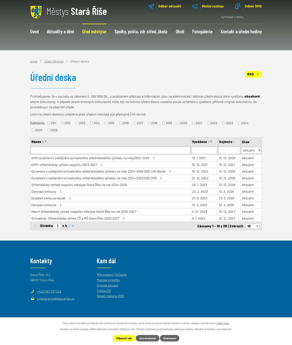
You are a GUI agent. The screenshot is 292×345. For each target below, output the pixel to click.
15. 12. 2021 (200, 165)
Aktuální (248, 158)
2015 (111, 123)
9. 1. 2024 (198, 218)
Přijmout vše (124, 338)
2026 (54, 130)
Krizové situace (107, 285)
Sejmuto (226, 142)
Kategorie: (37, 122)
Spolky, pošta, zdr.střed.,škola (141, 31)
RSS (253, 74)
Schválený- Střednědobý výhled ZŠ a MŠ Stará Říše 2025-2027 (78, 218)
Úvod (34, 31)
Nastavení (169, 338)
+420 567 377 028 (49, 291)
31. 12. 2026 (227, 158)
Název (37, 142)
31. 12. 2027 (227, 165)
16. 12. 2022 (200, 171)
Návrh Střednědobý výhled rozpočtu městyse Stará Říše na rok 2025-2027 (83, 211)
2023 (229, 123)
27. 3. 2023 (199, 198)
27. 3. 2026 (226, 198)
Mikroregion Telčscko (112, 274)
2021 (199, 123)
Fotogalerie (202, 31)
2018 (154, 123)
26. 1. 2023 (199, 185)
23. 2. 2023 (200, 191)
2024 (244, 123)
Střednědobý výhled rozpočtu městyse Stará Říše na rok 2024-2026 (79, 185)
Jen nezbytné (147, 338)
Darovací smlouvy (47, 191)
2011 (53, 123)
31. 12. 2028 (227, 178)
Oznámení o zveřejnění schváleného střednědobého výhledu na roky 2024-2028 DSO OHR (97, 178)
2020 (183, 123)
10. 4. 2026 (226, 205)
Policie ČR (104, 290)
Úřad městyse (94, 31)
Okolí (180, 31)
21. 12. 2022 (200, 178)
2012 (67, 123)
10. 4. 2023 (199, 205)
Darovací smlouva (47, 205)
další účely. (223, 323)
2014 (96, 123)
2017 (140, 123)
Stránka (46, 226)
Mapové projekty (108, 280)
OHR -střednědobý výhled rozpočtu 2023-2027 (67, 165)
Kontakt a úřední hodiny (241, 31)
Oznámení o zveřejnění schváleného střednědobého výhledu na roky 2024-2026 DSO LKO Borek (101, 171)
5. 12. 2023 (199, 211)
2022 (214, 123)
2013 (82, 123)
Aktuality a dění (60, 31)
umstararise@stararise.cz (55, 298)
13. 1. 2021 (199, 158)
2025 (38, 130)
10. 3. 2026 (226, 191)
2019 (169, 123)
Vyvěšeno (200, 142)
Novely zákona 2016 (110, 296)
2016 (126, 123)
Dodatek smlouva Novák (51, 198)
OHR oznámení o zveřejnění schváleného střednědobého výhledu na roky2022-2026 (93, 158)
